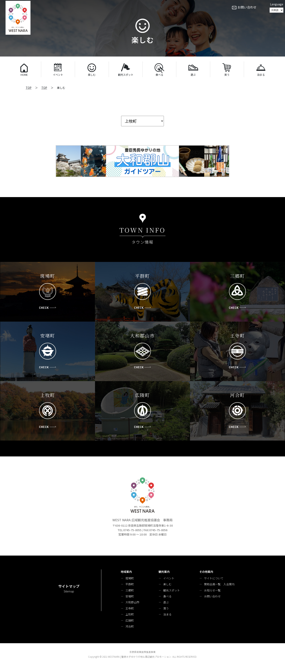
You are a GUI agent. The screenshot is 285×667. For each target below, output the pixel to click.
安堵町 (129, 596)
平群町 (129, 584)
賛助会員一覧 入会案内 (219, 584)
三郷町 (129, 590)
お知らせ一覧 (212, 590)
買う (166, 608)
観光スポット (171, 590)
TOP (28, 88)
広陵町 (129, 620)
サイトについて (213, 578)
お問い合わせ (212, 596)
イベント (168, 578)
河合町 (129, 626)
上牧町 (129, 614)
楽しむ (167, 584)
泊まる (167, 614)
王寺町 (129, 608)
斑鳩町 (129, 578)
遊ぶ (166, 602)
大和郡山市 (132, 602)
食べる (167, 596)
